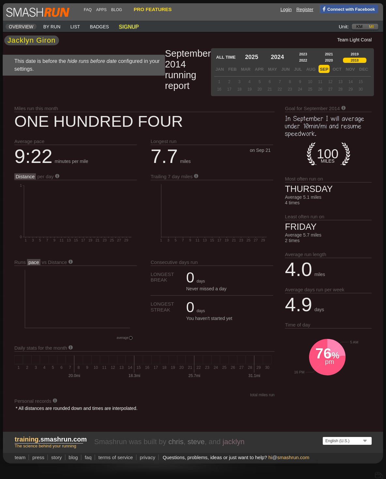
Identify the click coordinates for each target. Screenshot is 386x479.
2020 (329, 60)
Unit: (344, 26)
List (75, 26)
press (38, 457)
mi (371, 26)
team (20, 457)
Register (304, 9)
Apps (101, 9)
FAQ (88, 9)
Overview (21, 26)
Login (285, 9)
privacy (148, 457)
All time (226, 57)
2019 (355, 54)
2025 (251, 57)
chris (175, 442)
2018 (355, 60)
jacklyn (234, 442)
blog (116, 9)
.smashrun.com (51, 439)
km (359, 26)
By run (52, 26)
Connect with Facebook (347, 9)
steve (196, 442)
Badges (99, 26)
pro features (152, 9)
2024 (277, 57)
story (56, 457)
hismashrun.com (288, 457)
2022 (303, 60)
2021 (329, 54)
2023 (303, 54)
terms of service (115, 457)
